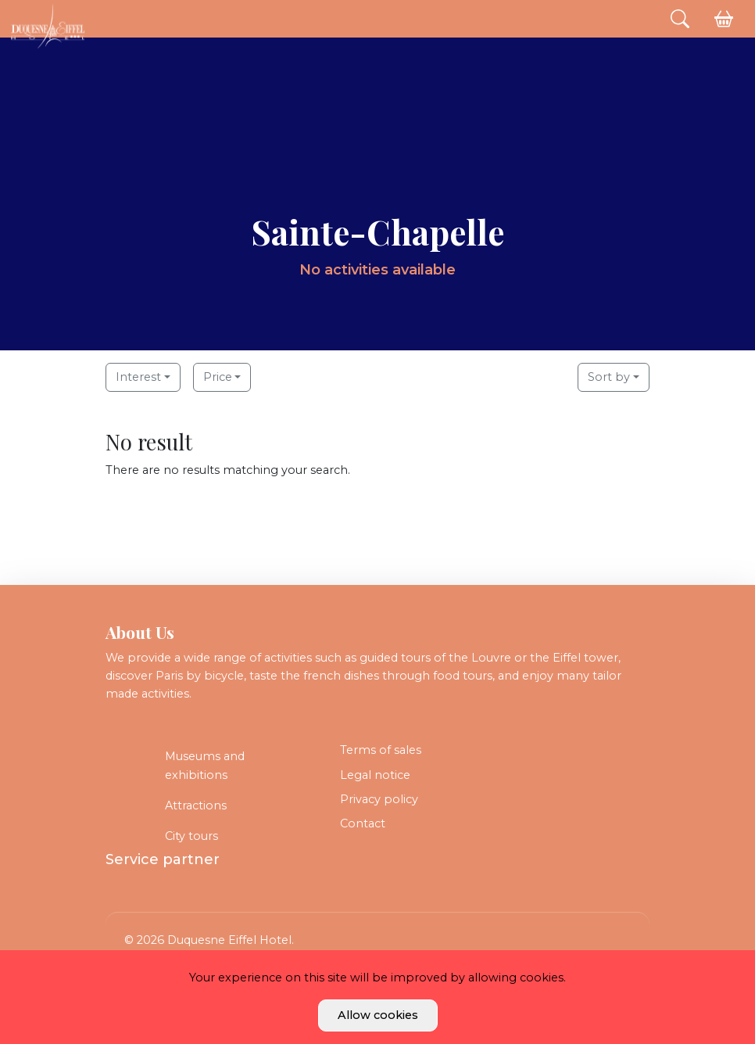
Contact (362, 823)
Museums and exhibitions (205, 765)
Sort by (609, 377)
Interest (138, 377)
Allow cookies (378, 1015)
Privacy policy (379, 799)
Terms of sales (380, 750)
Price (217, 377)
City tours (191, 836)
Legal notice (375, 775)
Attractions (196, 805)
